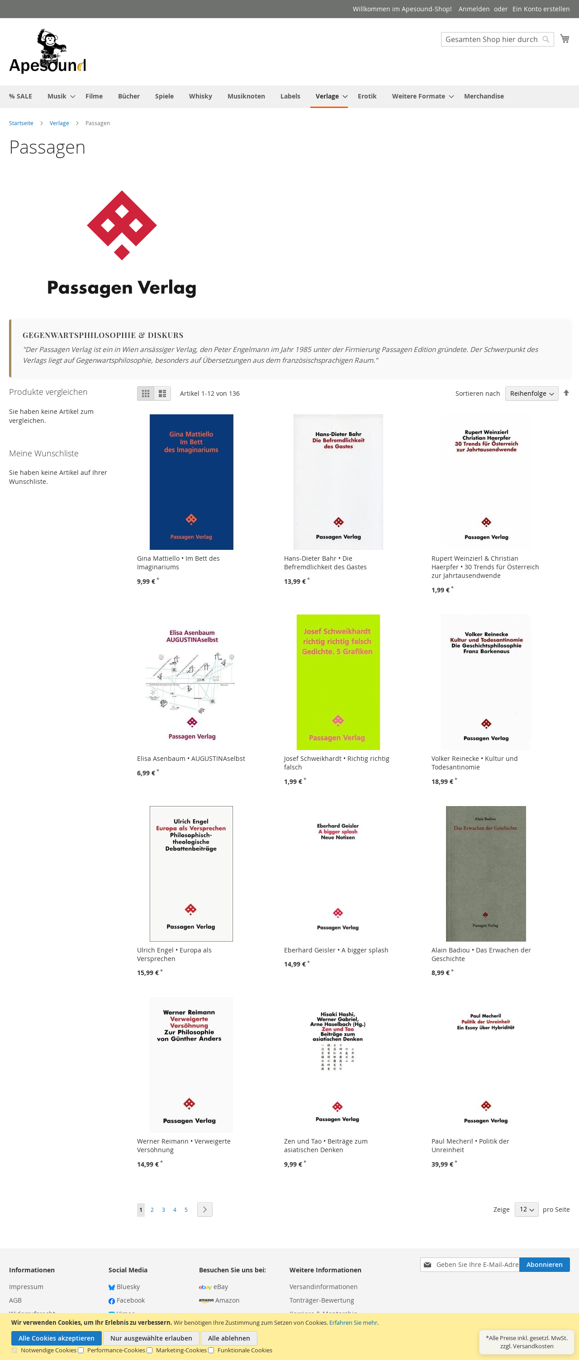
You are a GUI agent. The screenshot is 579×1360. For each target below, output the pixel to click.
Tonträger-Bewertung (322, 1300)
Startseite (22, 123)
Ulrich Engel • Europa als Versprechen (174, 954)
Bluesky (124, 1286)
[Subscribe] (544, 1264)
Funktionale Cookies (245, 1350)
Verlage (60, 123)
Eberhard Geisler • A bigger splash (336, 950)
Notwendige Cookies (48, 1350)
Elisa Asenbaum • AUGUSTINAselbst (191, 758)
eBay (213, 1286)
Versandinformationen (324, 1286)
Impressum (26, 1286)
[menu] (289, 96)
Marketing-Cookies (181, 1350)
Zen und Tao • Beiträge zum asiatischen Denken (326, 1145)
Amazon (219, 1300)
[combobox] (497, 39)
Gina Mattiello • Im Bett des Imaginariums (178, 562)
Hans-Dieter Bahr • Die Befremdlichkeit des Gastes (325, 562)
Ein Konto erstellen (541, 9)
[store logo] (47, 51)
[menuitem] (21, 96)
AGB (15, 1300)
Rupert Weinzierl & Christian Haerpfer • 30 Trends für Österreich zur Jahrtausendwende (485, 567)
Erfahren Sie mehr (353, 1322)
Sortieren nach (478, 393)
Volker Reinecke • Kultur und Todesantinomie (475, 762)
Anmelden (474, 9)
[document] (290, 1336)
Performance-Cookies (116, 1350)
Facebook (127, 1300)
